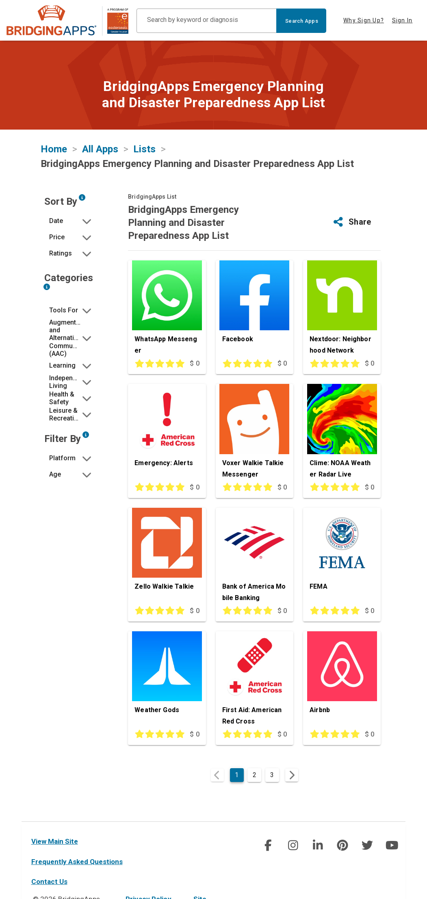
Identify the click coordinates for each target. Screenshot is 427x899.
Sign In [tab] (402, 20)
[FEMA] (342, 556)
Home (54, 149)
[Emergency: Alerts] (167, 432)
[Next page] (291, 775)
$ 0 (194, 363)
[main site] (67, 20)
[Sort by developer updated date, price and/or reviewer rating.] (82, 197)
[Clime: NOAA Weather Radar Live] (342, 432)
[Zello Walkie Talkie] (167, 556)
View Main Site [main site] (54, 841)
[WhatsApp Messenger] (167, 309)
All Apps (100, 149)
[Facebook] (254, 309)
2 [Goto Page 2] (254, 775)
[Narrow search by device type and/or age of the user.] (85, 434)
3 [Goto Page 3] (272, 775)
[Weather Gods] (167, 680)
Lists (144, 149)
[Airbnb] (342, 680)
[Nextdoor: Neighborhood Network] (342, 309)
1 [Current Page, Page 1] (236, 775)
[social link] (268, 845)
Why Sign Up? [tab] (363, 20)
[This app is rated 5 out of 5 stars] (156, 363)
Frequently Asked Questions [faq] (77, 862)
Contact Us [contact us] (49, 881)
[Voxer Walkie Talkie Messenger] (254, 432)
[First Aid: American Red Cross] (254, 680)
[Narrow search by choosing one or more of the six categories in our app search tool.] (46, 286)
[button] (71, 221)
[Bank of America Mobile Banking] (254, 556)
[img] (267, 845)
